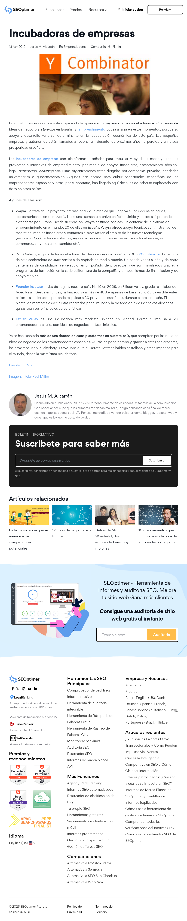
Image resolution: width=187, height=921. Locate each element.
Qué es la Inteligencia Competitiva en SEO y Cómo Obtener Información (148, 764)
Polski (141, 716)
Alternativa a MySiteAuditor (89, 863)
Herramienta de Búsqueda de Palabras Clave (90, 718)
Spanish (146, 704)
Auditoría (161, 634)
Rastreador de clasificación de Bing (91, 798)
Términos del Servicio (104, 909)
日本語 (172, 710)
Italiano (160, 710)
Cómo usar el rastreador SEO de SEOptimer (150, 837)
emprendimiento (92, 129)
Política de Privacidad (74, 909)
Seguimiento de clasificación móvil (90, 824)
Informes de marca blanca (87, 760)
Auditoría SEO (78, 747)
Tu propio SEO (78, 808)
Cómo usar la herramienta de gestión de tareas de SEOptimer (150, 812)
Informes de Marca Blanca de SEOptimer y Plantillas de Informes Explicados (148, 796)
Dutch (130, 716)
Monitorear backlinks (83, 741)
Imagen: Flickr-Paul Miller (29, 376)
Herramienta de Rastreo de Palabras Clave (88, 731)
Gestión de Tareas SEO (85, 846)
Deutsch (132, 704)
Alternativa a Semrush (84, 869)
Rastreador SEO (79, 753)
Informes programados (85, 834)
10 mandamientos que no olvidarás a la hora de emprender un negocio (158, 536)
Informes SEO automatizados (90, 789)
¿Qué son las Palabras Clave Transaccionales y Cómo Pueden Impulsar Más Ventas (151, 745)
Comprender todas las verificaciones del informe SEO (149, 824)
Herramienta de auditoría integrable (87, 706)
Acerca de (133, 685)
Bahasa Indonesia (138, 710)
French (159, 704)
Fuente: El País (20, 365)
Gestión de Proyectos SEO (88, 840)
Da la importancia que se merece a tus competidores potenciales (28, 539)
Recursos (95, 9)
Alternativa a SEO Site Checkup (92, 875)
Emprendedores (74, 47)
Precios (75, 9)
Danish (162, 697)
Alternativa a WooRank (85, 882)
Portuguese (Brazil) (140, 722)
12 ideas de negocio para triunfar (71, 533)
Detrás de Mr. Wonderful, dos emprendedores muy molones (112, 539)
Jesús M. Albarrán (42, 47)
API (70, 766)
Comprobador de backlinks (88, 690)
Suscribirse (156, 460)
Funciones (53, 9)
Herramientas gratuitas (85, 815)
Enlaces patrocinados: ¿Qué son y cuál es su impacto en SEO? (150, 780)
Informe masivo (79, 696)
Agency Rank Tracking (84, 783)
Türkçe (162, 722)
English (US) (145, 697)
